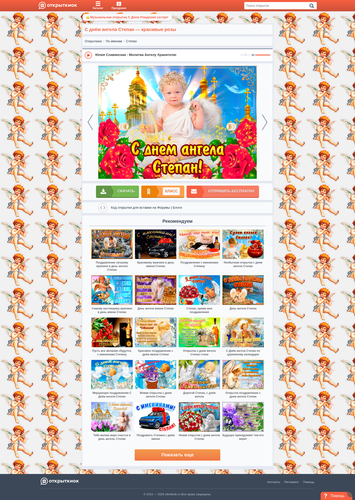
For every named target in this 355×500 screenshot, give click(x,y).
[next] (264, 122)
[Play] (88, 55)
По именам (114, 41)
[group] (177, 55)
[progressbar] (263, 55)
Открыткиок (93, 41)
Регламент (291, 482)
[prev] (90, 122)
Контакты (273, 482)
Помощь (308, 482)
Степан (131, 41)
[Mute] (253, 55)
